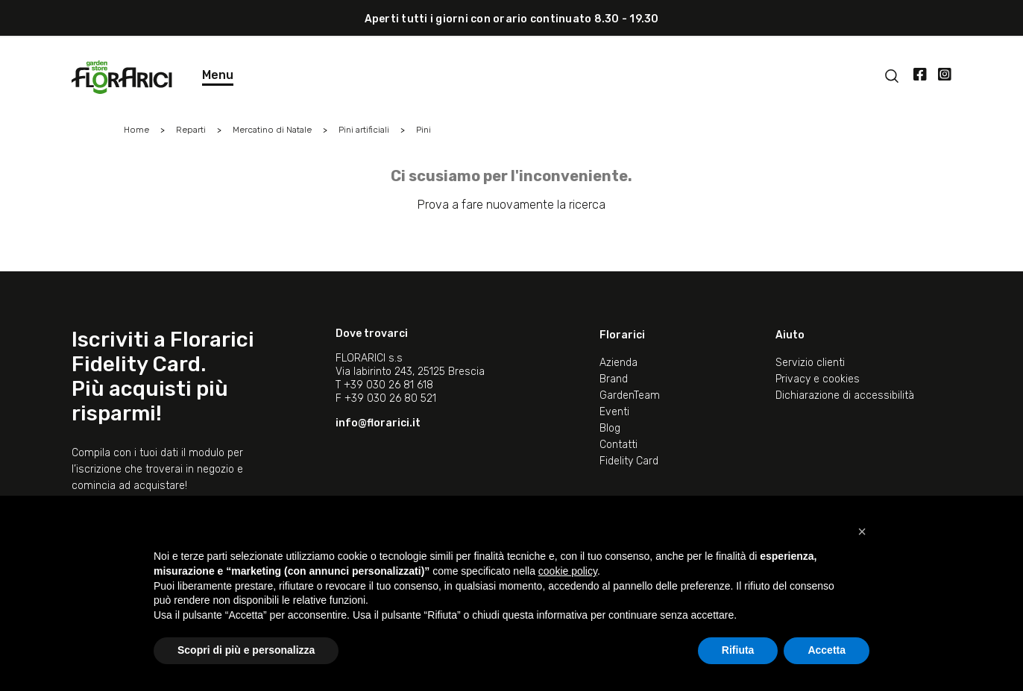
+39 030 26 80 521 (390, 398)
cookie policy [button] (567, 571)
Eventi (614, 412)
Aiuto (790, 335)
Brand (613, 379)
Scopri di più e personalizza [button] (246, 650)
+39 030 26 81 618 (388, 385)
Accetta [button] (827, 650)
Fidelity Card (628, 461)
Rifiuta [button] (738, 650)
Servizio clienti (810, 362)
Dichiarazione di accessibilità (844, 395)
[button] (862, 531)
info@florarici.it (378, 423)
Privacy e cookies (817, 379)
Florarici (622, 335)
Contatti (618, 444)
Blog (609, 428)
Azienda (618, 362)
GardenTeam (629, 395)
